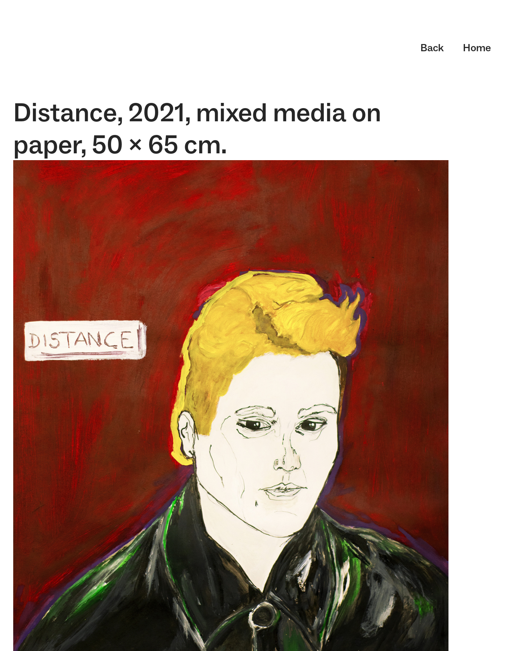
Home (477, 47)
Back (432, 47)
